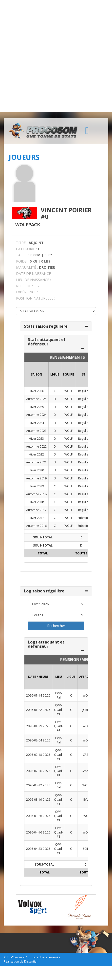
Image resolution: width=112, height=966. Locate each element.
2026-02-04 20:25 (38, 740)
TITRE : (21, 242)
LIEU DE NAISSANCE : (33, 279)
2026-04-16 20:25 (38, 832)
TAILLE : (22, 255)
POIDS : (22, 261)
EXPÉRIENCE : (27, 292)
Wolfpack (27, 224)
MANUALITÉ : (27, 267)
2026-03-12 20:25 (38, 785)
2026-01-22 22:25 (38, 710)
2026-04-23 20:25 (38, 849)
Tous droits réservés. (46, 957)
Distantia (30, 961)
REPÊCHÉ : (24, 286)
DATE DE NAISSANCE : (34, 273)
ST (84, 374)
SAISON (36, 374)
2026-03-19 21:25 (38, 799)
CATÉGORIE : (26, 248)
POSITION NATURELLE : (35, 298)
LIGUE (54, 374)
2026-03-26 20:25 (38, 816)
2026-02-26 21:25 (38, 771)
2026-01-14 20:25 (38, 695)
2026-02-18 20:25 (38, 755)
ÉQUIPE (68, 374)
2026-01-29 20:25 (38, 726)
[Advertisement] (56, 56)
